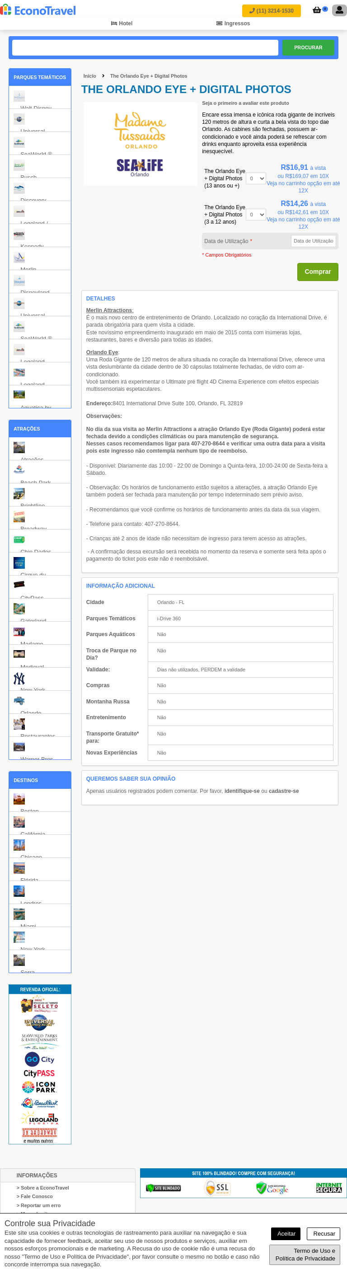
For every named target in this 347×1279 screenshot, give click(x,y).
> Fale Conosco (35, 1196)
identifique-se (242, 791)
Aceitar (285, 1233)
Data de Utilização (228, 241)
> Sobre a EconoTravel (43, 1187)
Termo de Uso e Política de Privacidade (305, 1254)
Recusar (323, 1233)
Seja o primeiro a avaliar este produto (245, 103)
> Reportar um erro (39, 1205)
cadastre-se (284, 791)
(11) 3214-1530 (271, 11)
